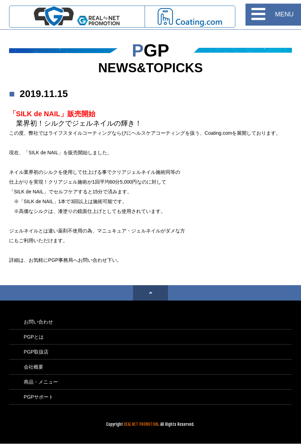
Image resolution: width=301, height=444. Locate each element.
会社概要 (33, 367)
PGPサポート (39, 397)
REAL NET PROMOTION (141, 424)
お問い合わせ (38, 322)
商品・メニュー (41, 382)
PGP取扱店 (36, 352)
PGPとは (34, 337)
